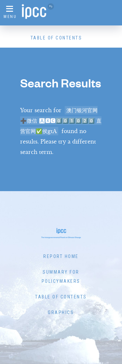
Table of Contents (56, 37)
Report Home (61, 256)
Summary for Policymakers (61, 276)
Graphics (61, 312)
